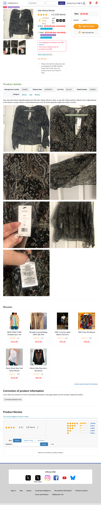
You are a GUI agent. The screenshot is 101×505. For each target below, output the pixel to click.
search (61, 3)
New (52, 27)
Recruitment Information (63, 490)
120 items (30, 427)
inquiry (28, 490)
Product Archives (81, 490)
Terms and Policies (41, 494)
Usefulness (40, 440)
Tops (30, 94)
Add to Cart (86, 26)
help (21, 490)
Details (41, 45)
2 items (92, 428)
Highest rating (28, 440)
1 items (92, 430)
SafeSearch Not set (72, 3)
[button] (96, 2)
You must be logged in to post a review (15, 416)
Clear (52, 444)
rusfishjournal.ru (13, 3)
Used (53, 34)
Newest (17, 440)
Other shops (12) (45, 54)
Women (24, 94)
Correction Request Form (13, 399)
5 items (92, 425)
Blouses (37, 94)
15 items (92, 423)
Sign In (79, 3)
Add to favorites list (86, 32)
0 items (92, 433)
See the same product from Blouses (86, 384)
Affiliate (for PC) (57, 494)
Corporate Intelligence (43, 490)
